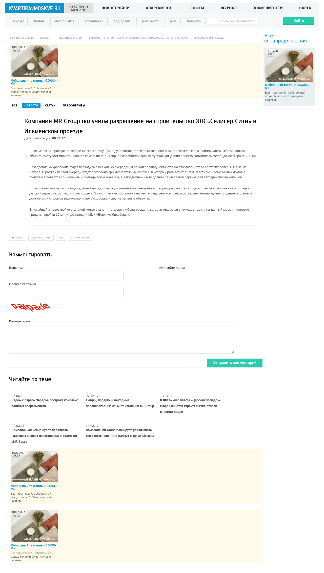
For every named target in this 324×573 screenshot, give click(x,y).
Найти (298, 21)
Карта (305, 9)
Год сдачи (122, 21)
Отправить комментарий (235, 363)
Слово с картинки (22, 284)
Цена (173, 21)
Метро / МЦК (64, 21)
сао (61, 238)
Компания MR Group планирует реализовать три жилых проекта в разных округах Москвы (120, 433)
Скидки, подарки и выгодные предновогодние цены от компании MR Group (120, 403)
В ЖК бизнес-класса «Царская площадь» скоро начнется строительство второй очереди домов (190, 406)
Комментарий (19, 321)
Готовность (94, 21)
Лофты (197, 9)
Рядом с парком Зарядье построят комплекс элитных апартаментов (45, 403)
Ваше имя (16, 268)
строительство (80, 238)
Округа (18, 21)
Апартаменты (160, 9)
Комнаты (194, 21)
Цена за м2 (149, 21)
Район (39, 21)
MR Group (17, 238)
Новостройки (116, 9)
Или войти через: (172, 268)
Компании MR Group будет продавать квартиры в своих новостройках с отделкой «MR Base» (44, 436)
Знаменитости (268, 9)
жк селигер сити (41, 238)
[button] (163, 276)
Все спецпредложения (285, 38)
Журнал (228, 9)
